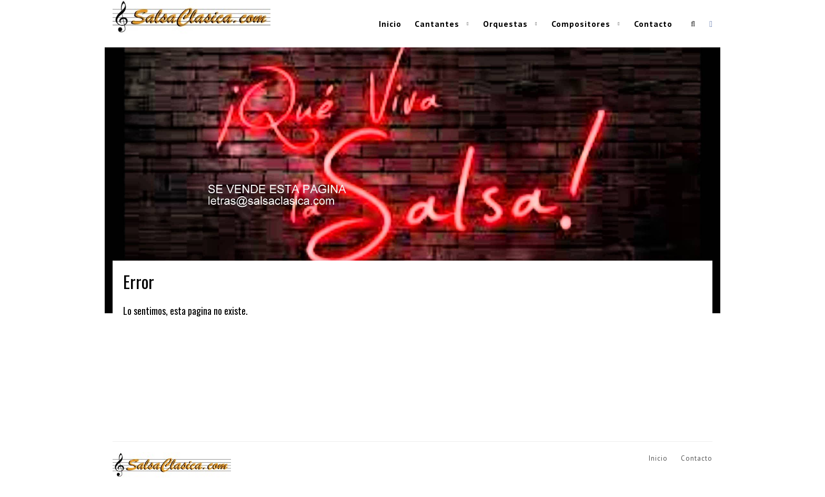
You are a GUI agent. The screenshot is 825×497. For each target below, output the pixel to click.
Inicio (390, 23)
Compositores (580, 23)
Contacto (653, 23)
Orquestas (505, 23)
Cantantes (437, 23)
